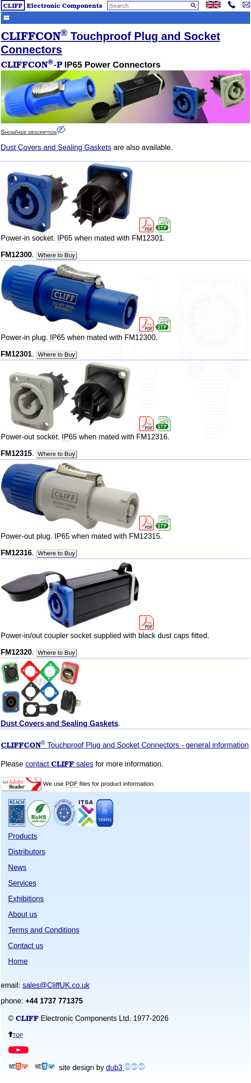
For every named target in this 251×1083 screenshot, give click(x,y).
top (15, 1034)
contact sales (59, 764)
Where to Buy (56, 255)
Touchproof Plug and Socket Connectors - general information (125, 745)
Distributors (27, 852)
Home (18, 961)
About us (22, 914)
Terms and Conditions (44, 930)
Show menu (6, 17)
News (17, 867)
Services (22, 883)
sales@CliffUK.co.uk (56, 985)
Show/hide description (33, 131)
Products (22, 836)
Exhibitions (26, 899)
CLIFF (13, 5)
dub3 (125, 1067)
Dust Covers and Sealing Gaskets (56, 147)
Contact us (25, 946)
